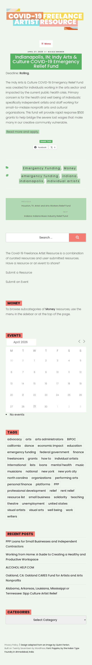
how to (46, 459)
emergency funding (40, 176)
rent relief (67, 491)
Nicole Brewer (56, 52)
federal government (54, 452)
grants (33, 459)
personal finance (19, 484)
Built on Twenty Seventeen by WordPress (25, 648)
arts (28, 439)
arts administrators (49, 439)
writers (12, 516)
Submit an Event (17, 282)
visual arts (36, 510)
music (79, 465)
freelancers (15, 459)
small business (39, 497)
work (69, 510)
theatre (12, 504)
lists (32, 465)
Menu (46, 43)
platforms (43, 484)
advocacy (14, 439)
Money (70, 168)
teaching (77, 497)
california (14, 446)
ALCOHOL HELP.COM (20, 567)
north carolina (17, 478)
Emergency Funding (41, 168)
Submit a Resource (19, 272)
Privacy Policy (11, 644)
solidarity (60, 497)
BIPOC (71, 439)
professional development (26, 491)
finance (78, 452)
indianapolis (31, 181)
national (32, 471)
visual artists (16, 510)
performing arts (66, 478)
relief (53, 491)
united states (57, 504)
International (16, 465)
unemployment (33, 504)
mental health (61, 465)
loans (43, 465)
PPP (56, 484)
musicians (14, 471)
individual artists (63, 181)
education (74, 446)
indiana (69, 176)
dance (29, 446)
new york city (67, 471)
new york (47, 471)
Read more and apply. (22, 132)
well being (55, 510)
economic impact (50, 446)
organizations (41, 478)
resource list (16, 497)
